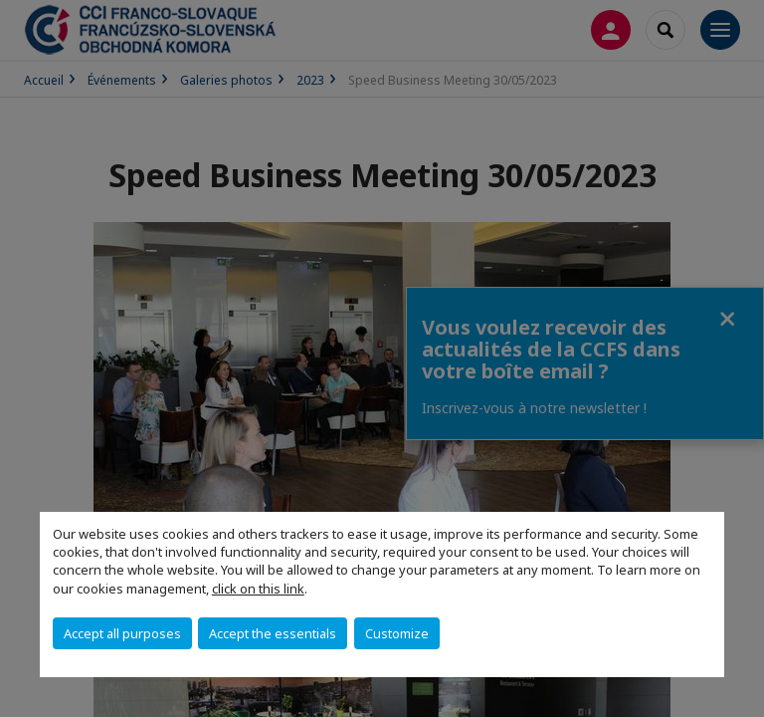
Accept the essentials (272, 633)
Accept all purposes (122, 633)
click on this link (258, 589)
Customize (397, 633)
